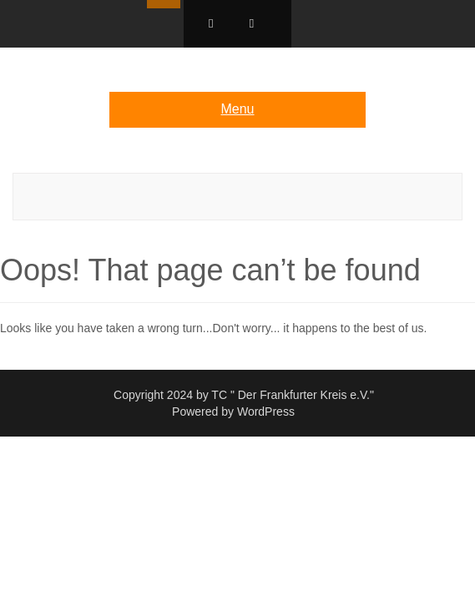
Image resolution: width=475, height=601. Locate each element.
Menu (237, 109)
